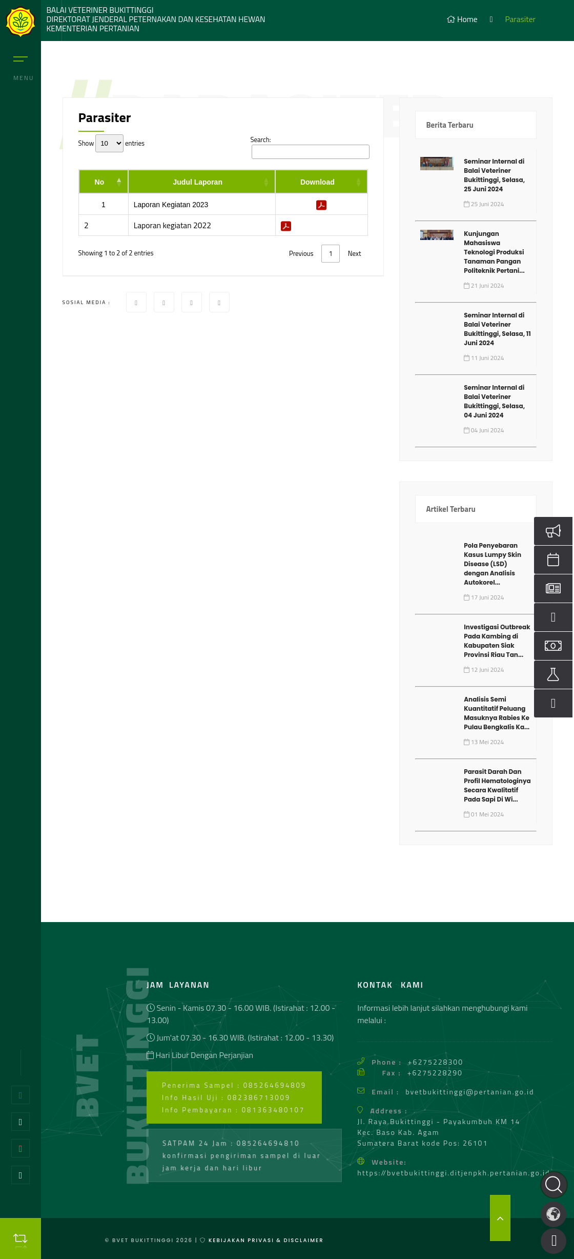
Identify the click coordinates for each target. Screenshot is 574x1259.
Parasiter (520, 19)
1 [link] (330, 253)
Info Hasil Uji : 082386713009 (226, 1097)
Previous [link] (301, 253)
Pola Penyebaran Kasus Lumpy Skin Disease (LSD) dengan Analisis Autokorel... (492, 564)
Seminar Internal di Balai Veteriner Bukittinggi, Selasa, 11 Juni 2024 (497, 329)
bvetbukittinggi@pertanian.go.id (469, 1091)
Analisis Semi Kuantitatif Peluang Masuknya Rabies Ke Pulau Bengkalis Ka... (496, 713)
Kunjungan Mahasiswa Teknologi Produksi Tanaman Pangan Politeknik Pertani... (494, 252)
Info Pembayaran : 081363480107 (233, 1110)
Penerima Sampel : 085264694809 (234, 1085)
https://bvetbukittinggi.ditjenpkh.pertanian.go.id (453, 1172)
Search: (309, 146)
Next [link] (354, 253)
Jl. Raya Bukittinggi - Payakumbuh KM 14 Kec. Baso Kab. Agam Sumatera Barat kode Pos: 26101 (438, 1132)
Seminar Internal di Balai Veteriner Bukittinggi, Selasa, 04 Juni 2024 (494, 401)
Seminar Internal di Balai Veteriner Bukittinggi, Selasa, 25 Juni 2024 (494, 175)
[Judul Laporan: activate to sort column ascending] (201, 181)
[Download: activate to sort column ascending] (321, 181)
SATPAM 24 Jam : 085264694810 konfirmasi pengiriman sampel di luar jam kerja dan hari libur (241, 1155)
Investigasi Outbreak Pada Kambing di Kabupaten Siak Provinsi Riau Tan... (497, 641)
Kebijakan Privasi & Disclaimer (264, 1240)
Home (462, 19)
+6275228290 (435, 1072)
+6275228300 (435, 1061)
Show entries (111, 143)
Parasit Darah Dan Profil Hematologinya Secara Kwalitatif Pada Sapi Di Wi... (497, 785)
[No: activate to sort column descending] (104, 181)
